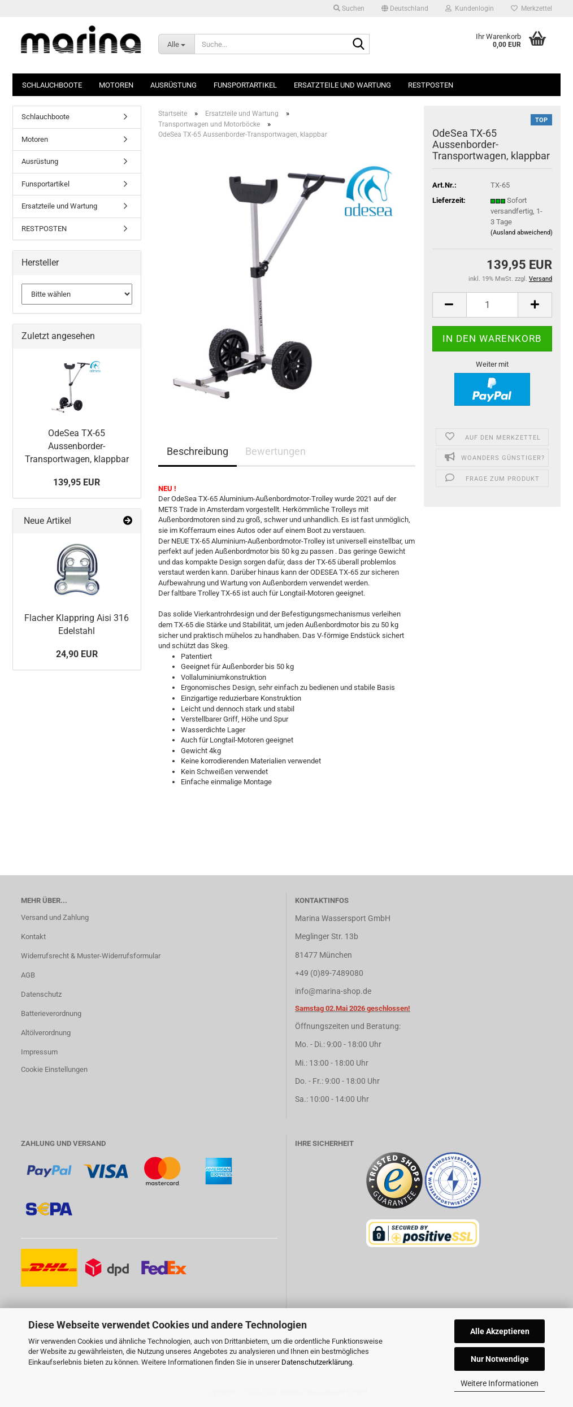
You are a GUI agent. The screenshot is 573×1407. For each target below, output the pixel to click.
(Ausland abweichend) (521, 232)
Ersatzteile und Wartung (342, 85)
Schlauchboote (52, 85)
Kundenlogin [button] (469, 8)
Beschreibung (197, 451)
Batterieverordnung (51, 1013)
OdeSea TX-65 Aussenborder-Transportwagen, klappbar (77, 446)
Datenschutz (41, 994)
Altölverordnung (46, 1032)
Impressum (39, 1052)
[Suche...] (176, 44)
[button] (405, 8)
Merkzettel (531, 8)
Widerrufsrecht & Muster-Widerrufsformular (90, 956)
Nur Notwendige (500, 1358)
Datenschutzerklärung (316, 1362)
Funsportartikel (245, 85)
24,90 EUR (77, 654)
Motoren (116, 85)
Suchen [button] (348, 8)
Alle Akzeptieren (499, 1331)
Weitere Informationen (500, 1383)
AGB (28, 975)
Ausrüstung (173, 85)
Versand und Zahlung (55, 917)
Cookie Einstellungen (54, 1069)
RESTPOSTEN (430, 85)
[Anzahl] (492, 305)
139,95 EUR (76, 482)
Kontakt (33, 936)
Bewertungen (275, 451)
